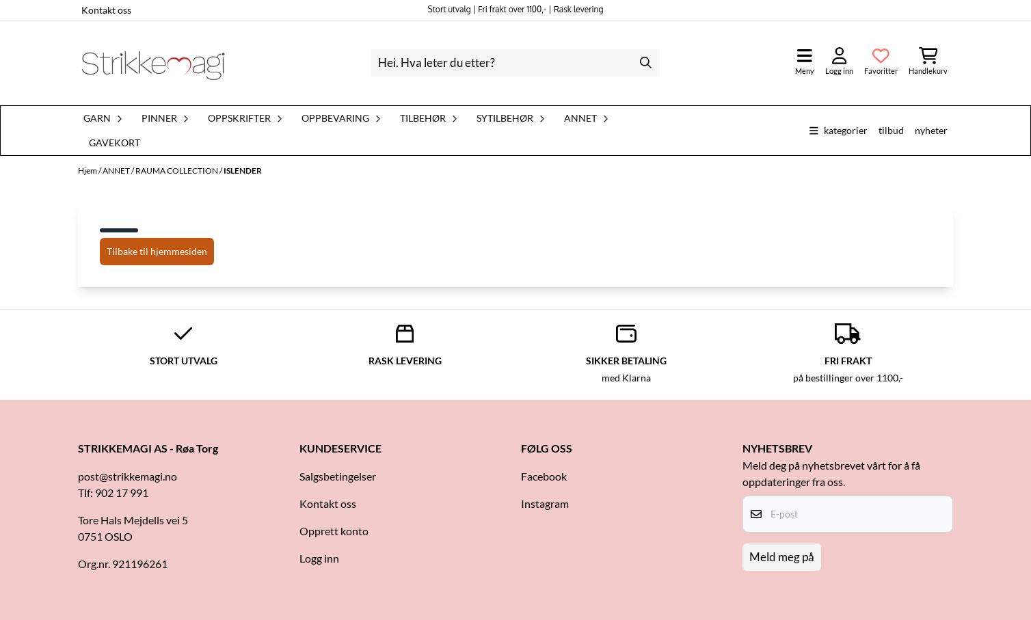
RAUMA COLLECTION (177, 170)
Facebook (544, 476)
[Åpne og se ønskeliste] (881, 62)
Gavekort (114, 142)
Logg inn (319, 558)
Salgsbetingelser (337, 476)
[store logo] (153, 63)
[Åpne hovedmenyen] (805, 62)
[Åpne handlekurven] (928, 62)
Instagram (545, 503)
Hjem (88, 170)
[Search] (646, 63)
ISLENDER (243, 170)
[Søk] (515, 63)
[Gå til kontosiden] (839, 62)
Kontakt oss (106, 10)
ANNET (117, 170)
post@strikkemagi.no (127, 476)
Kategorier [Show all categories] (838, 130)
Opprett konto (334, 530)
